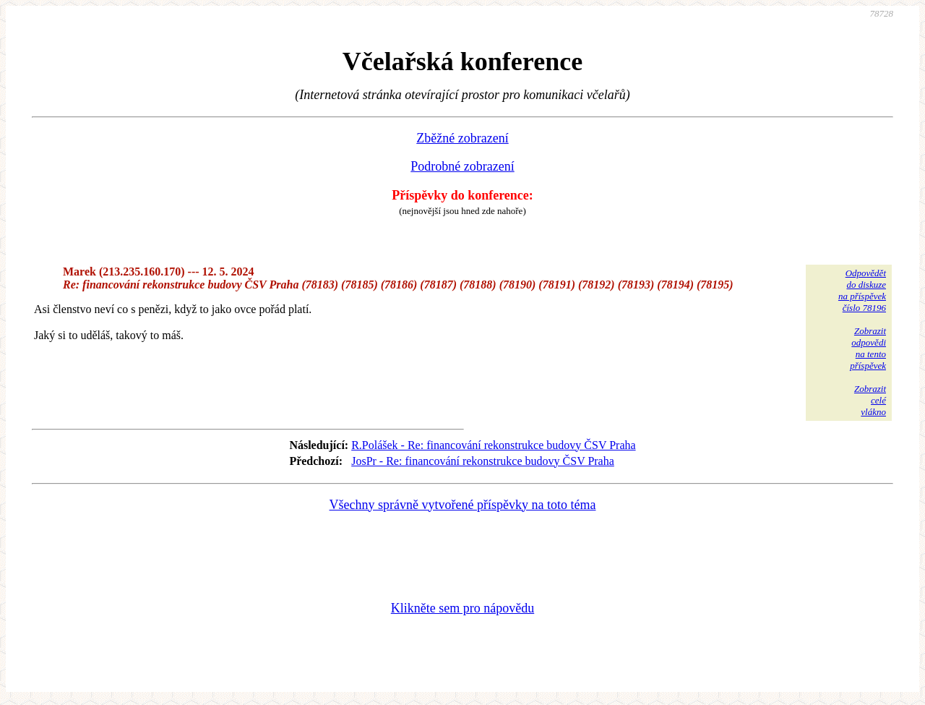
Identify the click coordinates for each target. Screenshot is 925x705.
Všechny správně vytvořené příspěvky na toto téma (463, 504)
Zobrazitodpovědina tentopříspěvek (868, 348)
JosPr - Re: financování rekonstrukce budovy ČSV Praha (482, 461)
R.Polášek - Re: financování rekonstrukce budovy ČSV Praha (493, 445)
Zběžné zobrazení (462, 138)
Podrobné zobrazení (462, 166)
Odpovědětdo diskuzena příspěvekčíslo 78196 (862, 290)
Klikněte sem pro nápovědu (462, 608)
